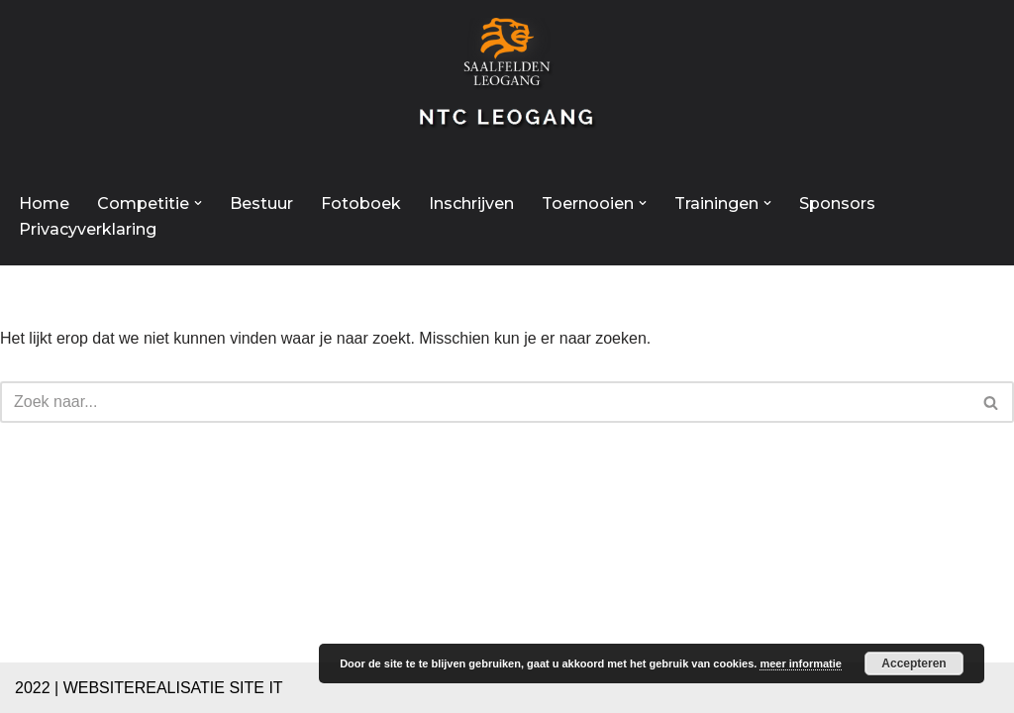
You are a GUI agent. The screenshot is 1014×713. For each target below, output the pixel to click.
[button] (198, 203)
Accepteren (913, 663)
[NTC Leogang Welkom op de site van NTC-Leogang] (507, 83)
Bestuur (261, 203)
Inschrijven (471, 203)
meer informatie (801, 663)
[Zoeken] (484, 402)
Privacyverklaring (87, 229)
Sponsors (837, 203)
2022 (33, 687)
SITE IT (255, 687)
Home (44, 203)
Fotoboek (361, 203)
